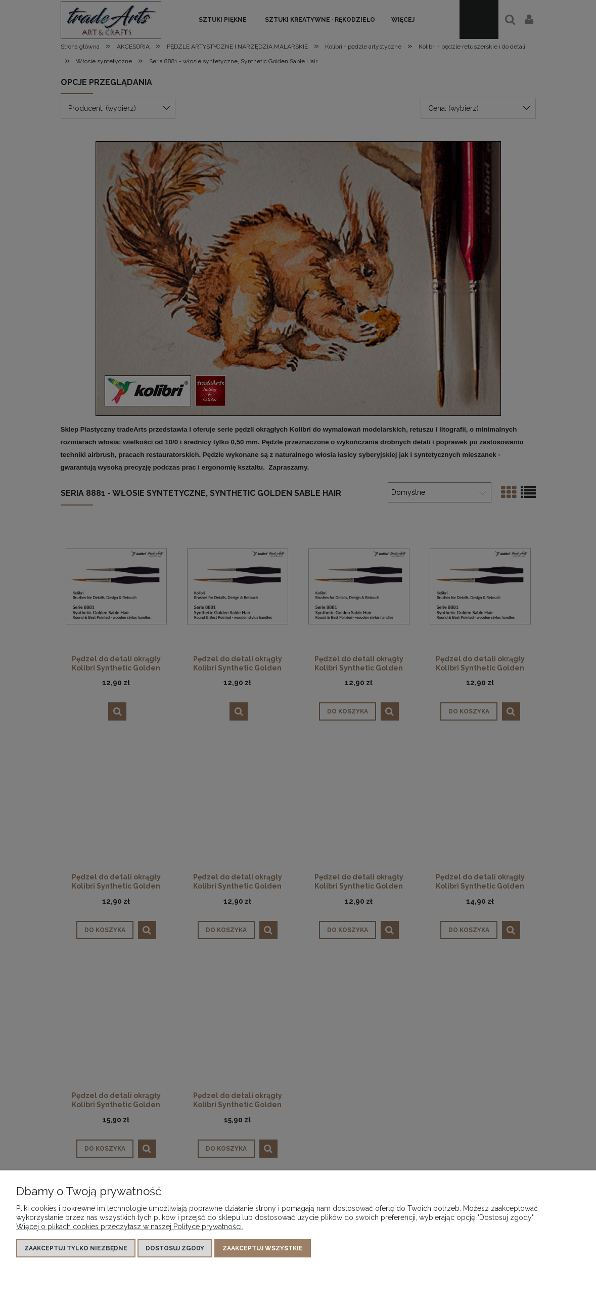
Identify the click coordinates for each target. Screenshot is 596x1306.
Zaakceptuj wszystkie (262, 1248)
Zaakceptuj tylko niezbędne (75, 1248)
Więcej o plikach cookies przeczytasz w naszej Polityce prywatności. (129, 1227)
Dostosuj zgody (175, 1248)
